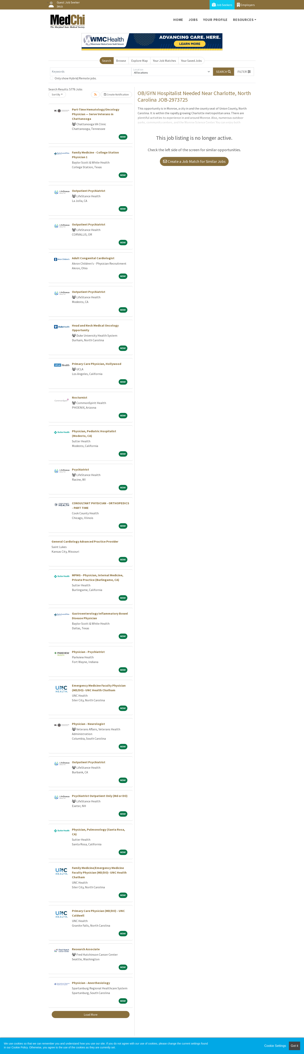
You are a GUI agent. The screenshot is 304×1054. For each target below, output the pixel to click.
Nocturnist (79, 397)
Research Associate (86, 949)
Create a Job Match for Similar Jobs (194, 161)
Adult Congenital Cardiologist (93, 258)
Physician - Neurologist (88, 724)
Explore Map (139, 61)
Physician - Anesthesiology (91, 983)
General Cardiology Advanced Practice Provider (85, 541)
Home (178, 19)
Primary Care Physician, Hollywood (96, 364)
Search (106, 61)
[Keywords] (90, 71)
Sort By (56, 94)
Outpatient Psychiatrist (88, 191)
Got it (294, 1045)
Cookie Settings (275, 1045)
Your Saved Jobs (191, 61)
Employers (246, 4)
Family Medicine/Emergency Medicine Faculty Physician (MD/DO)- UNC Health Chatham (99, 872)
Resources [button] (243, 19)
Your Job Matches (164, 61)
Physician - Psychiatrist (88, 652)
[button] (244, 71)
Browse (121, 61)
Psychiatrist (80, 469)
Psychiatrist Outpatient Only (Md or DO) (100, 796)
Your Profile (215, 19)
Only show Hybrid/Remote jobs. (76, 78)
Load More (91, 1014)
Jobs (193, 19)
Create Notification (116, 94)
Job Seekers (222, 4)
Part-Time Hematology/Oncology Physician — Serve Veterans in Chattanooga (95, 114)
